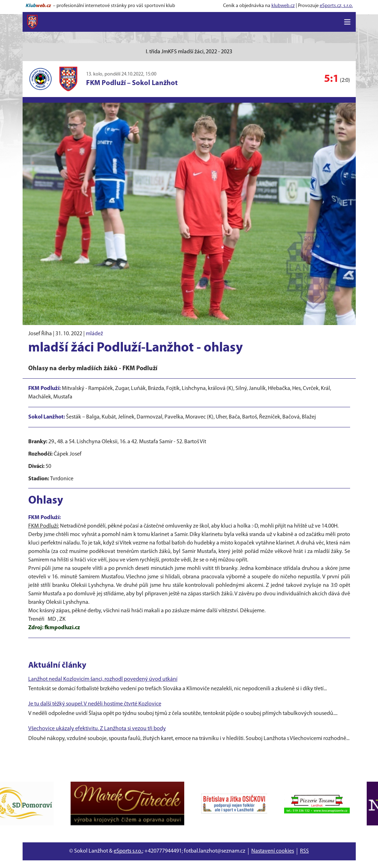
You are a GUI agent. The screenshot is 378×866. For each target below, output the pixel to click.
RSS (304, 851)
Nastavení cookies (272, 851)
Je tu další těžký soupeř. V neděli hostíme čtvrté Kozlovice (94, 704)
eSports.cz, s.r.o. (336, 5)
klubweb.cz (283, 5)
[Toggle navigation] (347, 22)
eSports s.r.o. (128, 851)
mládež (94, 334)
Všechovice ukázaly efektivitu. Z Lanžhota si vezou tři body (97, 729)
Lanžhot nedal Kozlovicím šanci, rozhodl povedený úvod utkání (103, 679)
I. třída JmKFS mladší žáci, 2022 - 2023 (189, 52)
